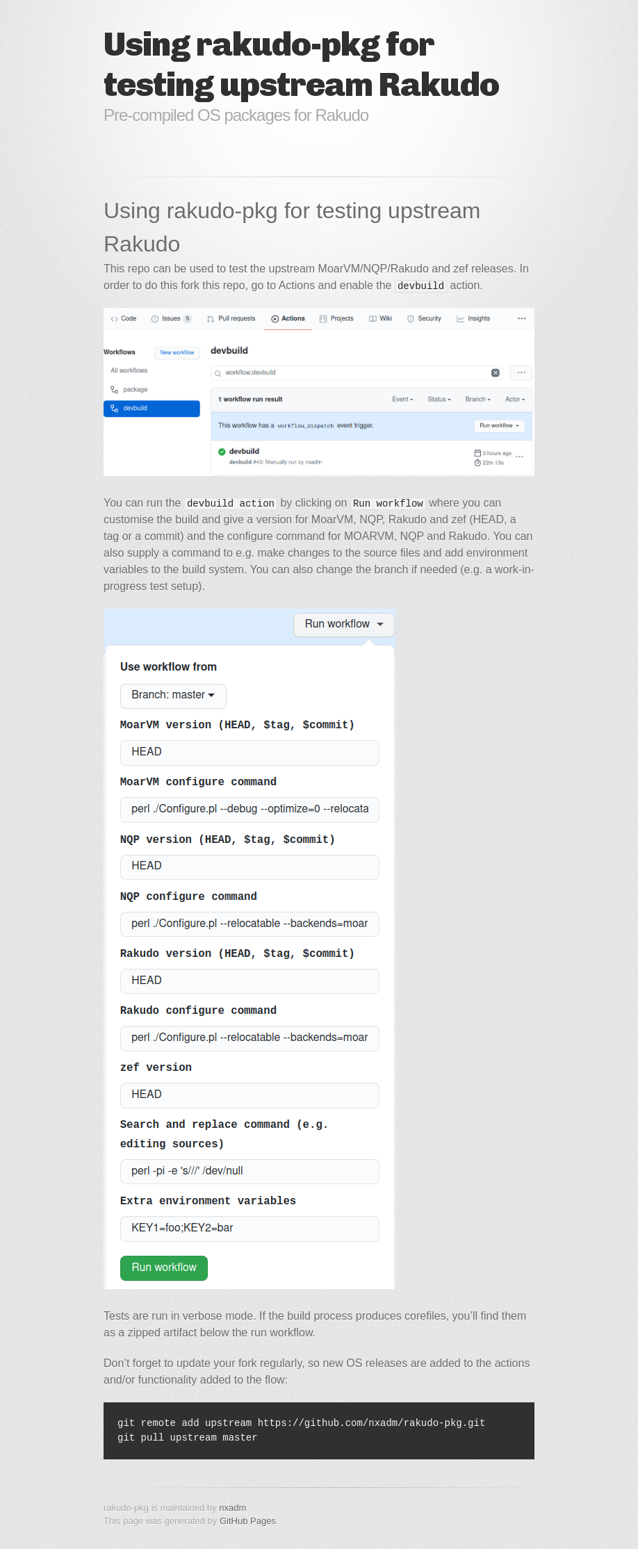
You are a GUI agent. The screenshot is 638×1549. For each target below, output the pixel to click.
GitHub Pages (248, 1521)
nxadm (232, 1507)
